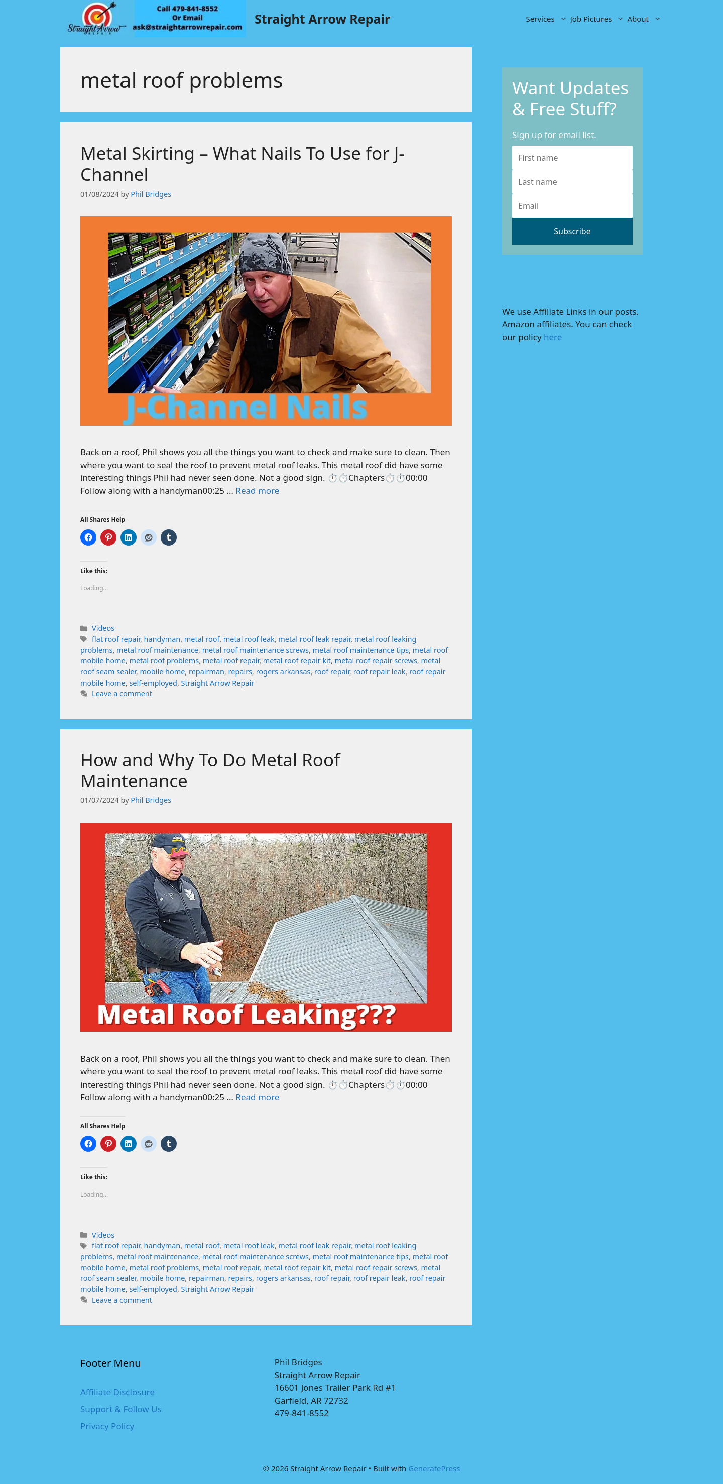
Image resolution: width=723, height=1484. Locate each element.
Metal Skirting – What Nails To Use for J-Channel (242, 163)
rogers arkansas (283, 672)
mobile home (162, 672)
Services (547, 18)
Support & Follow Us (121, 1409)
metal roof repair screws (376, 660)
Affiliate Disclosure (117, 1392)
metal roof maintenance (157, 650)
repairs (240, 672)
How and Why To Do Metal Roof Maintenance (210, 770)
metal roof (201, 639)
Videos (103, 628)
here (553, 337)
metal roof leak (249, 639)
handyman (162, 639)
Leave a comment (122, 693)
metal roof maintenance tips (361, 650)
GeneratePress (434, 1468)
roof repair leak (379, 672)
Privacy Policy (107, 1426)
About (645, 18)
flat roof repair (116, 639)
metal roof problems (164, 660)
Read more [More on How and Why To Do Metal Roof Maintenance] (257, 1097)
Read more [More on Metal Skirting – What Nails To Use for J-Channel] (257, 490)
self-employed (153, 683)
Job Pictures (598, 18)
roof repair (331, 672)
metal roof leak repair (314, 639)
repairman (206, 672)
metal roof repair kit (297, 660)
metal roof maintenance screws (255, 650)
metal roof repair (231, 660)
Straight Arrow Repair (322, 18)
